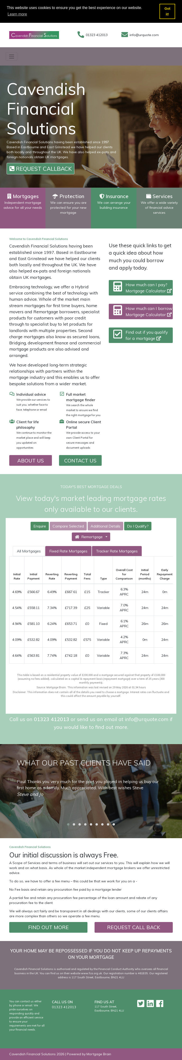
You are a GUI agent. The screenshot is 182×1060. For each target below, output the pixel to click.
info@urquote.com (144, 35)
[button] (68, 824)
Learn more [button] (17, 14)
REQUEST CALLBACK (40, 168)
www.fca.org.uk (91, 973)
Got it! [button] (167, 11)
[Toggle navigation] (11, 56)
